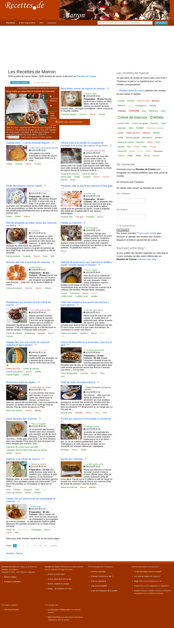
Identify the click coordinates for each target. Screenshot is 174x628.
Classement (51, 23)
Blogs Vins (138, 581)
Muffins (150, 142)
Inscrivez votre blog (98, 572)
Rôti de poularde (13, 256)
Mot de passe (122, 209)
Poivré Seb (90, 194)
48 (35, 546)
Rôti (52, 256)
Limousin (84, 373)
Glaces (156, 133)
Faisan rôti (10, 530)
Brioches (28, 288)
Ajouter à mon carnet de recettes (69, 122)
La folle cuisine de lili (94, 464)
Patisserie (28, 490)
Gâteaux (17, 490)
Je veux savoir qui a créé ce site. (60, 579)
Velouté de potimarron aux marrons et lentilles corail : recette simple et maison (86, 263)
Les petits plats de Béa (95, 151)
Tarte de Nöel (66, 413)
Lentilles (94, 296)
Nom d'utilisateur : (124, 194)
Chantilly (152, 105)
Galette (9, 164)
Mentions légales (10, 577)
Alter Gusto (36, 267)
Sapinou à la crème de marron (23, 459)
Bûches (38, 410)
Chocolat (79, 413)
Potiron (132, 151)
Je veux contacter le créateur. (58, 584)
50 (46, 546)
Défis (41, 23)
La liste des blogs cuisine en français (148, 572)
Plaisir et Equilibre (38, 424)
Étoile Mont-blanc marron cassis (24, 185)
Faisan (9, 533)
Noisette (121, 147)
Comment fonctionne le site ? (102, 576)
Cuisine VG (138, 586)
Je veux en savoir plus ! (56, 574)
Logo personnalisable (99, 586)
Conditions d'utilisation (12, 582)
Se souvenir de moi (127, 226)
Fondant (140, 128)
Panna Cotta (66, 177)
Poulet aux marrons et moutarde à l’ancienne (86, 418)
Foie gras (79, 217)
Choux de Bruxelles (69, 373)
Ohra (8, 490)
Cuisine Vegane (12, 375)
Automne (130, 101)
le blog (50, 589)
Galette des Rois (13, 369)
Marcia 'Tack (91, 94)
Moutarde (65, 450)
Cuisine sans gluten (69, 333)
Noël (105, 413)
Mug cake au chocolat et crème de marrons (30, 91)
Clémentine (153, 111)
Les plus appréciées (42, 82)
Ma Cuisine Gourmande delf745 (44, 148)
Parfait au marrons (71, 222)
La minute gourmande (95, 350)
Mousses (140, 142)
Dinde (163, 123)
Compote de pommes (70, 174)
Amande (18, 164)
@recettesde (59, 589)
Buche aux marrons (71, 459)
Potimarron (74, 293)
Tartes (97, 413)
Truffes (130, 156)
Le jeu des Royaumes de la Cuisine (104, 591)
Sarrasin (41, 333)
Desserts (154, 123)
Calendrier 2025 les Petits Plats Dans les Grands (26, 450)
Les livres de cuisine (141, 576)
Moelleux (84, 333)
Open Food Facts (54, 617)
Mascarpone (147, 138)
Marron (93, 114)
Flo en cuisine (91, 270)
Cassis (9, 216)
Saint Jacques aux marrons (21, 418)
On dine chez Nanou (94, 310)
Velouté (64, 293)
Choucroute (23, 530)
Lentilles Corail (81, 296)
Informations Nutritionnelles (60, 610)
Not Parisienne (92, 228)
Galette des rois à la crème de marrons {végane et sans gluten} (28, 343)
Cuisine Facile (123, 123)
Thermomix (158, 151)
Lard (62, 376)
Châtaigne (122, 111)
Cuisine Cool (139, 591)
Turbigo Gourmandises (40, 191)
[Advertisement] (87, 46)
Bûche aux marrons (14, 410)
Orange (136, 147)
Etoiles (18, 216)
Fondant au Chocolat (154, 128)
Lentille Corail (66, 296)
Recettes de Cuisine (86, 76)
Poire (144, 147)
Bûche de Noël (143, 101)
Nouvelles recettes (19, 82)
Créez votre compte (147, 233)
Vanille (77, 177)
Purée (102, 333)
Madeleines (30, 333)
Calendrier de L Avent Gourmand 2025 (22, 447)
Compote (87, 177)
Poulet (83, 450)
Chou (102, 373)
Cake (63, 336)
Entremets (122, 128)
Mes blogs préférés (27, 23)
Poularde (90, 217)
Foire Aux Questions (98, 581)
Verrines (83, 114)
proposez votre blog (147, 259)
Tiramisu (121, 156)
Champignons (140, 105)
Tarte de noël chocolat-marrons (78, 382)
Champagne (36, 530)
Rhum (72, 180)
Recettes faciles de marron (131, 90)
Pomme (106, 177)
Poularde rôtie (66, 217)
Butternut (121, 105)
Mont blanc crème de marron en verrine (83, 88)
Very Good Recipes (11, 610)
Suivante (53, 546)
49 (40, 546)
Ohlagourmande (92, 427)
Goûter (120, 138)
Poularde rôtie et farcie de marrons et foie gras (87, 185)
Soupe (94, 293)
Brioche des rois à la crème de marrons (28, 262)
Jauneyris (35, 231)
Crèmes (102, 114)
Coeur (163, 111)
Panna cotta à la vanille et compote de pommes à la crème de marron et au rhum (84, 144)
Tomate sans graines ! (40, 350)
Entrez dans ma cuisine (41, 387)
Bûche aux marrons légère (21, 382)
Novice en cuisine (38, 464)
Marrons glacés (132, 137)
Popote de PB (53, 109)
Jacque (9, 453)
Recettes (10, 23)
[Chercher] (161, 23)
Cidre (45, 256)
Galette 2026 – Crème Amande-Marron (28, 142)
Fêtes (131, 128)
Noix (129, 147)
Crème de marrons (68, 114)
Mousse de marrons (126, 142)
